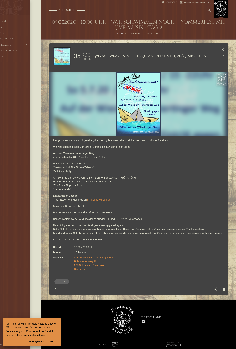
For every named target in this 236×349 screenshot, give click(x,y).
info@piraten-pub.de (98, 199)
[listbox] (140, 281)
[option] (61, 281)
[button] (20, 45)
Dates (120, 33)
